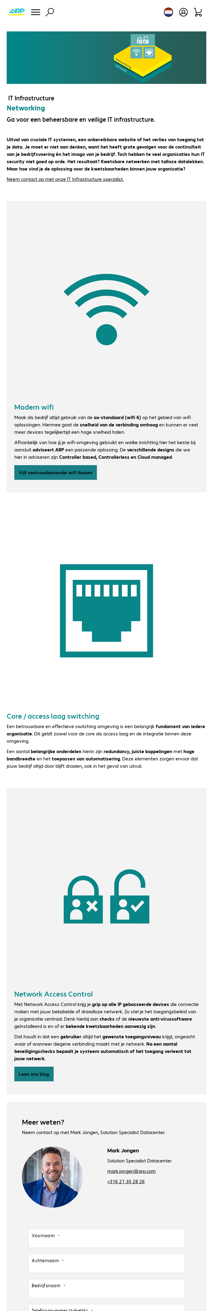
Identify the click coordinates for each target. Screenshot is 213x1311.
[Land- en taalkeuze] (168, 12)
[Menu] (35, 12)
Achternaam (45, 1260)
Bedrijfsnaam (46, 1285)
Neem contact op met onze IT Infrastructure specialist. (65, 179)
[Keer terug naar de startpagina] (16, 12)
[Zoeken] (49, 12)
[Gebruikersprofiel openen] (183, 12)
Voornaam (43, 1235)
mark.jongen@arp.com (131, 1171)
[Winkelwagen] (198, 12)
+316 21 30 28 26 (126, 1181)
